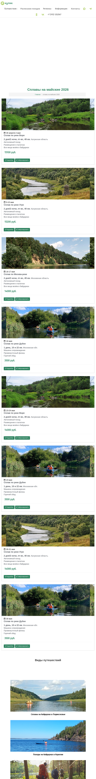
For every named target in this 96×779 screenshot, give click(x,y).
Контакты (75, 9)
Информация (61, 9)
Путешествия (10, 9)
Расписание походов (30, 9)
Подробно (9, 160)
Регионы (47, 9)
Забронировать (22, 160)
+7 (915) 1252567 (54, 14)
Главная (37, 94)
